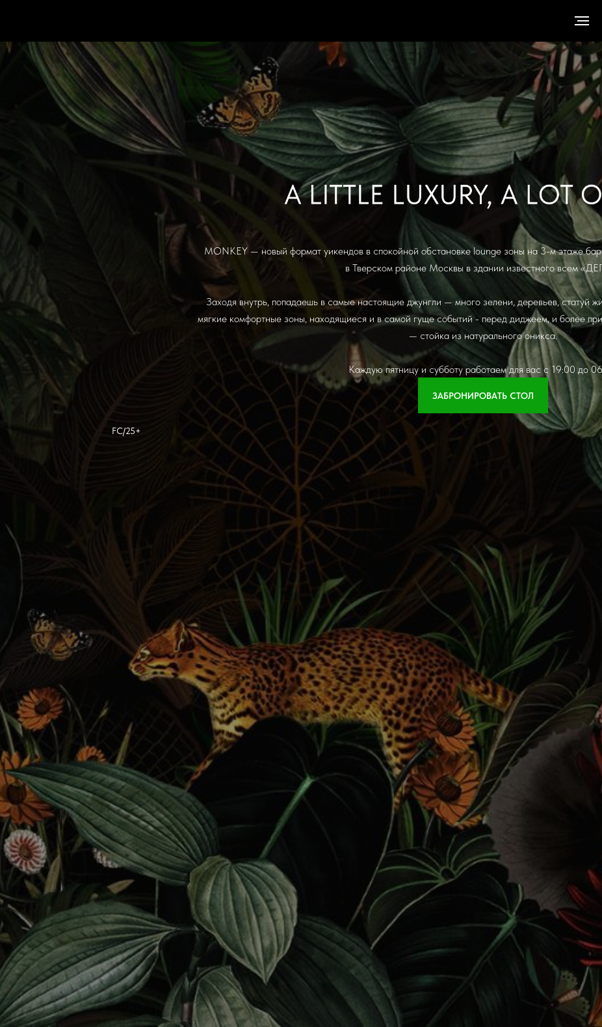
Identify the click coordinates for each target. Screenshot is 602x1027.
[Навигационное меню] (582, 20)
